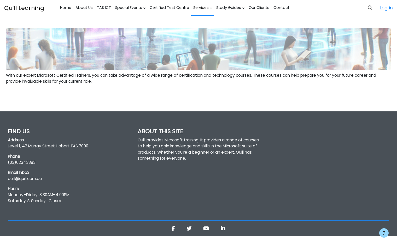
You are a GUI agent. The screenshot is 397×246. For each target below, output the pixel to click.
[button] (370, 7)
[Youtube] (206, 238)
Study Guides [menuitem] (228, 7)
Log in (386, 8)
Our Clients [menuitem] (259, 7)
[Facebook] (173, 238)
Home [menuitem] (65, 7)
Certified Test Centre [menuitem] (169, 7)
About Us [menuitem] (84, 7)
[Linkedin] (223, 238)
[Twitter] (189, 238)
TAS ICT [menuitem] (104, 7)
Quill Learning (24, 8)
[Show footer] (384, 233)
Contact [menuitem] (281, 7)
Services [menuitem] (201, 7)
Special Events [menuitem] (128, 7)
